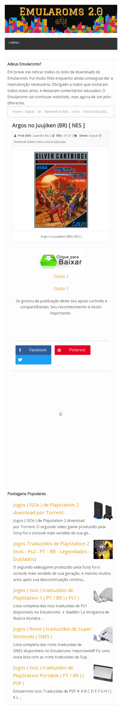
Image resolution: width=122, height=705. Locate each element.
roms (39, 142)
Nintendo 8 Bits (24, 142)
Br (100, 136)
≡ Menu (13, 42)
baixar (94, 136)
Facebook (38, 349)
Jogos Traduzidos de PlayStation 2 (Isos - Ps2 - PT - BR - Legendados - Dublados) (51, 551)
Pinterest (77, 349)
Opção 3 (61, 288)
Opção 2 (61, 276)
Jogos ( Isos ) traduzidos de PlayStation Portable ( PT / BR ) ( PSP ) (48, 675)
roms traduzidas (54, 142)
